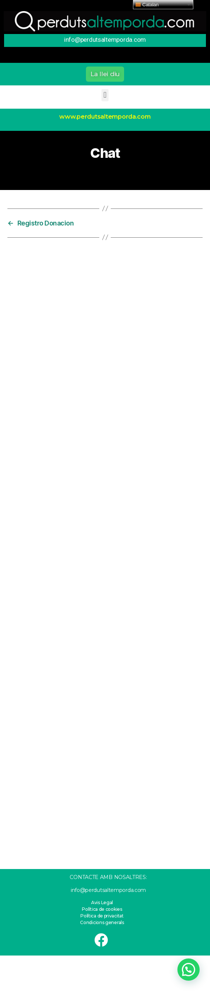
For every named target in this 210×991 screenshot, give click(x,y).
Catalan (147, 5)
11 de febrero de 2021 (110, 171)
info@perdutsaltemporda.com (108, 890)
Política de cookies (102, 909)
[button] (105, 74)
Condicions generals (102, 922)
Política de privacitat (101, 916)
